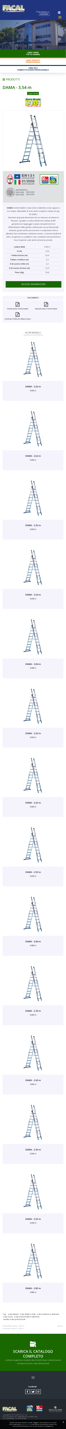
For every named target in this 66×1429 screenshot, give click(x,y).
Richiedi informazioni (33, 279)
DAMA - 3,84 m (18, 1324)
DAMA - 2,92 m (18, 1321)
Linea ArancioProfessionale (33, 56)
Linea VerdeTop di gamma (33, 48)
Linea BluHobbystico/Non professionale (33, 64)
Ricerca (49, 9)
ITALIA (50, 4)
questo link (26, 1424)
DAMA (59, 1321)
